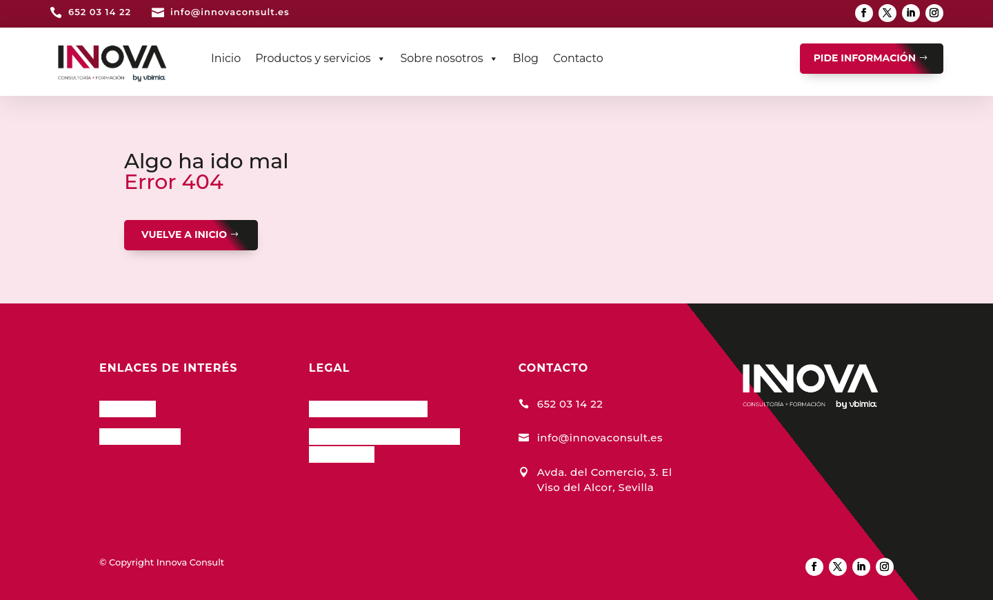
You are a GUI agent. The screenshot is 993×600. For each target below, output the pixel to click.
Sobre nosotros (450, 58)
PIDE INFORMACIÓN (865, 58)
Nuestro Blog (140, 434)
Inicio (226, 58)
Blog (526, 58)
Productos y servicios (320, 58)
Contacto (578, 58)
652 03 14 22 (99, 11)
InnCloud (127, 407)
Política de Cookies (368, 407)
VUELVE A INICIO (184, 234)
